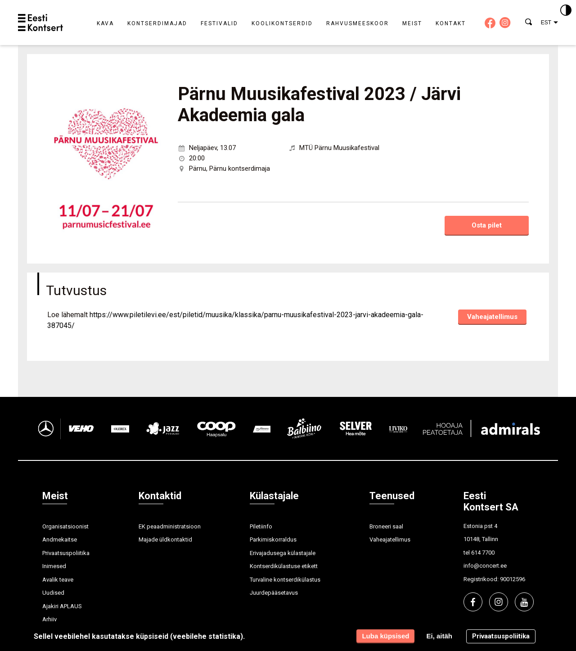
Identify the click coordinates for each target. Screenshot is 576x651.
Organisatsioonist (65, 526)
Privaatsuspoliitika (66, 553)
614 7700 (483, 552)
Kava (105, 23)
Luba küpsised (385, 636)
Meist (412, 23)
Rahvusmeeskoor (357, 23)
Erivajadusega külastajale (282, 553)
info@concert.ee (485, 565)
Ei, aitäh (439, 636)
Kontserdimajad (157, 23)
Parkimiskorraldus (273, 539)
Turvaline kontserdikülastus (285, 579)
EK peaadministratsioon (170, 526)
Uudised (53, 592)
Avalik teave (57, 579)
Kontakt (451, 23)
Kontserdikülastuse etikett (284, 566)
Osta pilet (487, 225)
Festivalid (219, 23)
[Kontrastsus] (566, 11)
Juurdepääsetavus (274, 592)
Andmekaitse (59, 539)
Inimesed (54, 566)
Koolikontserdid (282, 23)
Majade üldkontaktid (165, 539)
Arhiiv (49, 619)
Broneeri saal (386, 526)
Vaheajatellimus (492, 317)
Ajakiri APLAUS (62, 606)
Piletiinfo (261, 526)
